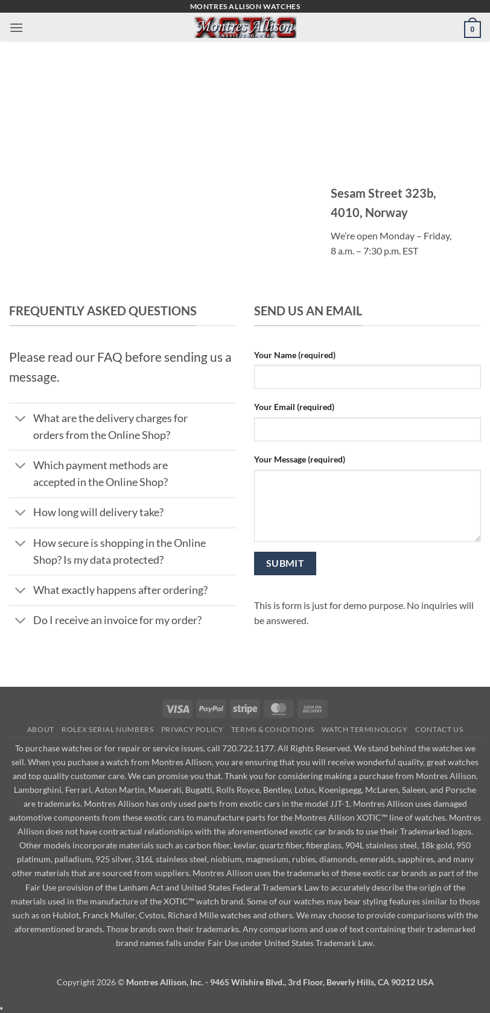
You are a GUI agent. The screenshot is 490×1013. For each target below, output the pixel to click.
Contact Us (439, 729)
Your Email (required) (294, 407)
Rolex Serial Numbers (107, 729)
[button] (16, 27)
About (40, 729)
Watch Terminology (364, 729)
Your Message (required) (299, 459)
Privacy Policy (192, 729)
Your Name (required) (295, 355)
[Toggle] (21, 419)
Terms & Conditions (272, 729)
